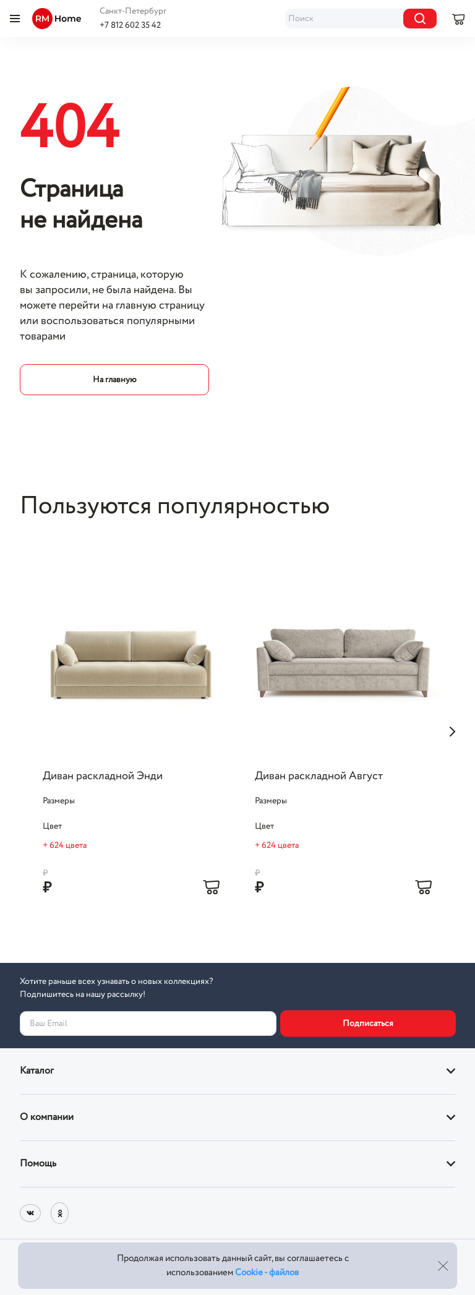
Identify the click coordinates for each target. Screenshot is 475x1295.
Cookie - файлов (267, 1273)
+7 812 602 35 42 (130, 25)
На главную (115, 380)
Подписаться (368, 1023)
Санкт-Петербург (133, 11)
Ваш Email (48, 1023)
